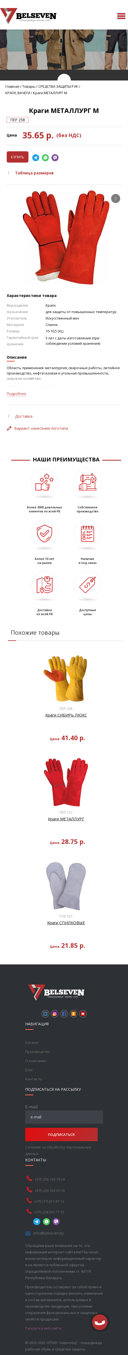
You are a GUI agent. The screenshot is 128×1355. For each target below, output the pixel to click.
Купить (17, 157)
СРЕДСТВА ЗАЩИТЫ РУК (58, 86)
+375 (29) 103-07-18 (50, 1190)
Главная (12, 86)
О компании (35, 1060)
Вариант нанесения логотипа (37, 428)
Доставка (20, 416)
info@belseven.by (48, 1233)
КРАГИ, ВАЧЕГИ (17, 92)
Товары (28, 86)
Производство (37, 1051)
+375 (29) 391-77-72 (49, 1212)
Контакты (33, 1079)
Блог (29, 1069)
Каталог (32, 1042)
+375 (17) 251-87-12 (49, 1201)
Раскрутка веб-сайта (43, 1328)
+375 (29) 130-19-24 (50, 1179)
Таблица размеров (31, 172)
